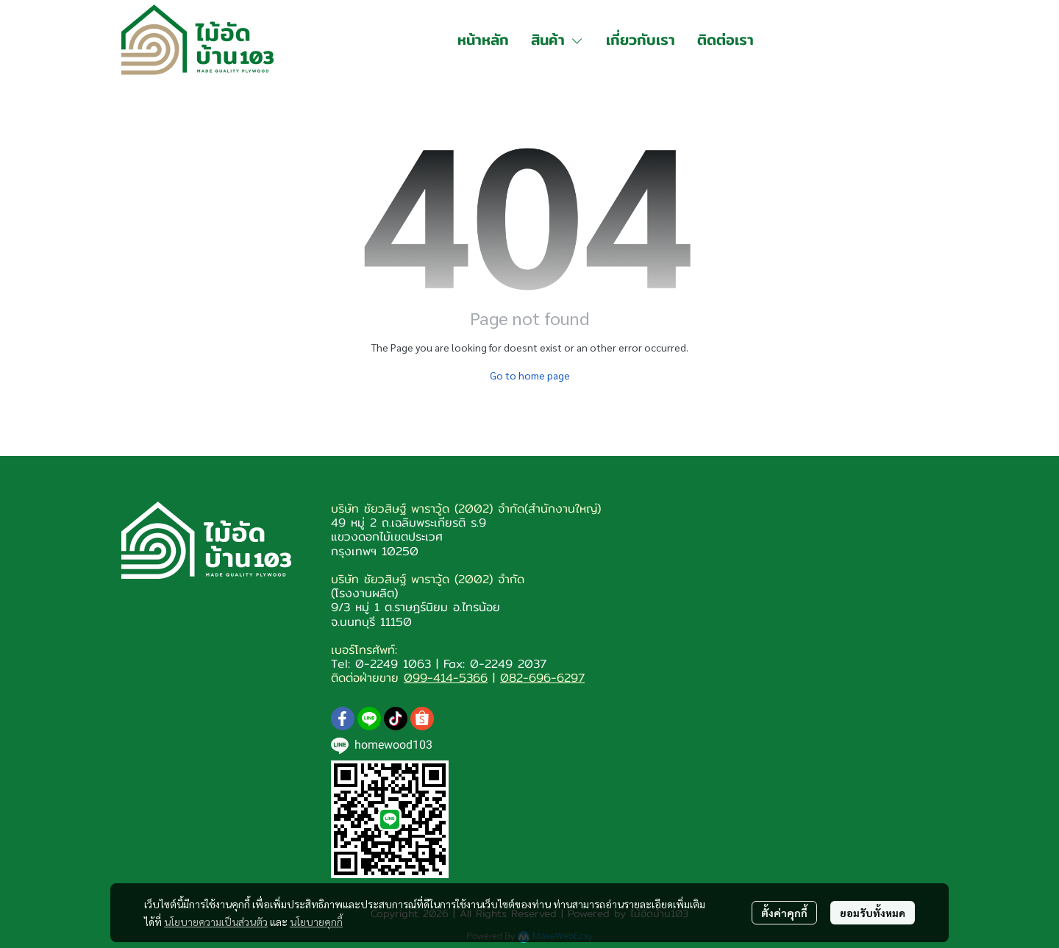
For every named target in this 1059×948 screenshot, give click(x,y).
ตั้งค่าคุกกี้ (784, 912)
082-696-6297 (542, 678)
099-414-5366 (446, 678)
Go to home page (530, 375)
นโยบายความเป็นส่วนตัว (216, 921)
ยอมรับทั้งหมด (872, 912)
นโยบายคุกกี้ (316, 921)
